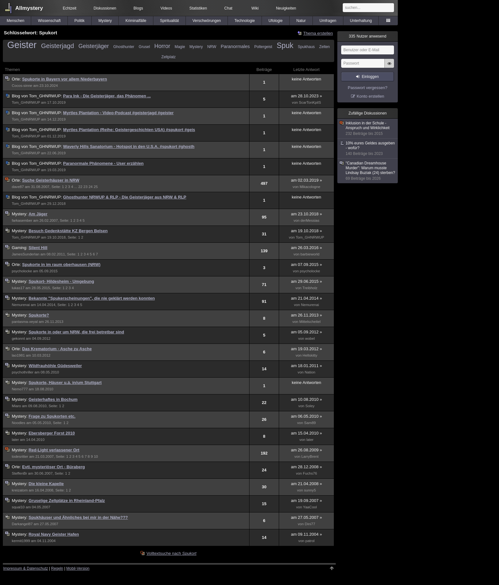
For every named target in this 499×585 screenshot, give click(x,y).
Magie (180, 47)
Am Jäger (38, 214)
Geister (22, 45)
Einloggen (370, 76)
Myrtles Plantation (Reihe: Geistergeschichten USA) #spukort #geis (129, 129)
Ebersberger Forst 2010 (52, 433)
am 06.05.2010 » (306, 416)
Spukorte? (39, 315)
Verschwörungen (207, 20)
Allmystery (29, 8)
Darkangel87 (22, 524)
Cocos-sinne (22, 85)
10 (96, 456)
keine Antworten (306, 79)
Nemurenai (21, 305)
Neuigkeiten (286, 8)
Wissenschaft (49, 20)
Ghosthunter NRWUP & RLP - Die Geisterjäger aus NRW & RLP (124, 197)
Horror (162, 46)
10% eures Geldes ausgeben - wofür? (368, 148)
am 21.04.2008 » (306, 483)
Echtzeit (69, 8)
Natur (301, 20)
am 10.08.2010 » (306, 399)
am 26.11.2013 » (306, 315)
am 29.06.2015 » (306, 281)
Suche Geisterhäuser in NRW (51, 180)
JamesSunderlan (25, 254)
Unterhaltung (361, 20)
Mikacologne (309, 187)
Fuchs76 (310, 473)
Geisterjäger (94, 46)
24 (90, 187)
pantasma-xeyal (25, 322)
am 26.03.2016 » (306, 247)
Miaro (16, 406)
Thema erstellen (318, 33)
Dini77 (310, 524)
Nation (310, 372)
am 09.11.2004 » (306, 534)
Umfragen (328, 20)
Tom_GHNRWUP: (37, 96)
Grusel (144, 47)
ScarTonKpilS (310, 102)
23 (85, 187)
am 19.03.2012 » (306, 348)
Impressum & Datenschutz (25, 568)
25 (96, 187)
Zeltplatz (168, 57)
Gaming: (20, 247)
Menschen (15, 20)
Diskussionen (105, 8)
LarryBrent (310, 456)
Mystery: (20, 214)
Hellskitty (310, 355)
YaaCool (310, 507)
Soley (309, 406)
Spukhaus (306, 47)
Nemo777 (20, 389)
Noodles (18, 423)
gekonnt (18, 338)
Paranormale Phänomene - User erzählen (103, 163)
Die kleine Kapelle (46, 483)
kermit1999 (21, 541)
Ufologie (276, 20)
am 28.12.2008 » (306, 466)
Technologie (245, 20)
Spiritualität (169, 20)
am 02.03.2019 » (306, 180)
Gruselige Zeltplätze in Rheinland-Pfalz (67, 500)
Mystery (105, 20)
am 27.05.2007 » (306, 517)
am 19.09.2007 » (306, 500)
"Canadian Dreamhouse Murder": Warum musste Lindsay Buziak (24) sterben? (368, 171)
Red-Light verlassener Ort (54, 450)
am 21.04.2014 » (306, 298)
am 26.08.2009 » (306, 450)
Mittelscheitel (310, 322)
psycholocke (22, 271)
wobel (310, 338)
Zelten (324, 47)
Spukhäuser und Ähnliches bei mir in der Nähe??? (78, 517)
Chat (228, 8)
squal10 (18, 507)
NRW (211, 47)
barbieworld (310, 254)
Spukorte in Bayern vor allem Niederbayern (64, 79)
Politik (79, 20)
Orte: (17, 79)
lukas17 (18, 288)
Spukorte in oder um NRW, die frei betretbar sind (76, 332)
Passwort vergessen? (367, 87)
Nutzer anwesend (367, 36)
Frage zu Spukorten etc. (52, 416)
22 (80, 187)
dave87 (18, 187)
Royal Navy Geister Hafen (54, 534)
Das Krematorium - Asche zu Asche (57, 348)
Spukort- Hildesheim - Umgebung (61, 281)
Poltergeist (263, 47)
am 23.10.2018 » (306, 214)
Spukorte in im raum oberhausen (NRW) (61, 264)
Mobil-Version (77, 568)
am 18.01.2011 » (306, 365)
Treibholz (309, 288)
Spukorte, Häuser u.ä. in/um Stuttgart (65, 382)
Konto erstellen (370, 96)
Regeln (57, 568)
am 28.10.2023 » (306, 96)
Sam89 (310, 423)
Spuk (285, 45)
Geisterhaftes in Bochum (53, 399)
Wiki (255, 8)
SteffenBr (19, 473)
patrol (309, 541)
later (15, 440)
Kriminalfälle (135, 20)
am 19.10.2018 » (306, 230)
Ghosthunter (123, 47)
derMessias (309, 220)
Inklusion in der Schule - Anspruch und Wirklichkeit (368, 128)
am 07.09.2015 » (306, 264)
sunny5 (310, 490)
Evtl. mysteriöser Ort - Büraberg (53, 466)
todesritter (20, 456)
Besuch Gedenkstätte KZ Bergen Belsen (68, 230)
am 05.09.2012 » (306, 332)
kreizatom (20, 490)
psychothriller (22, 372)
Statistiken (198, 8)
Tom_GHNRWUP (26, 102)
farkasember (22, 220)
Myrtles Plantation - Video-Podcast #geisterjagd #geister (118, 112)
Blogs (138, 8)
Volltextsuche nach (171, 553)
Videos (166, 8)
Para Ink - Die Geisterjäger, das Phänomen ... (107, 96)
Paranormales (235, 46)
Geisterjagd (57, 45)
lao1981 (18, 355)
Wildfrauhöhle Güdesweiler (55, 365)
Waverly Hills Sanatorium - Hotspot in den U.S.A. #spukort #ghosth (128, 146)
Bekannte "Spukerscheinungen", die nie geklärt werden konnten (92, 298)
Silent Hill (38, 247)
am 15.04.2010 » (306, 433)
